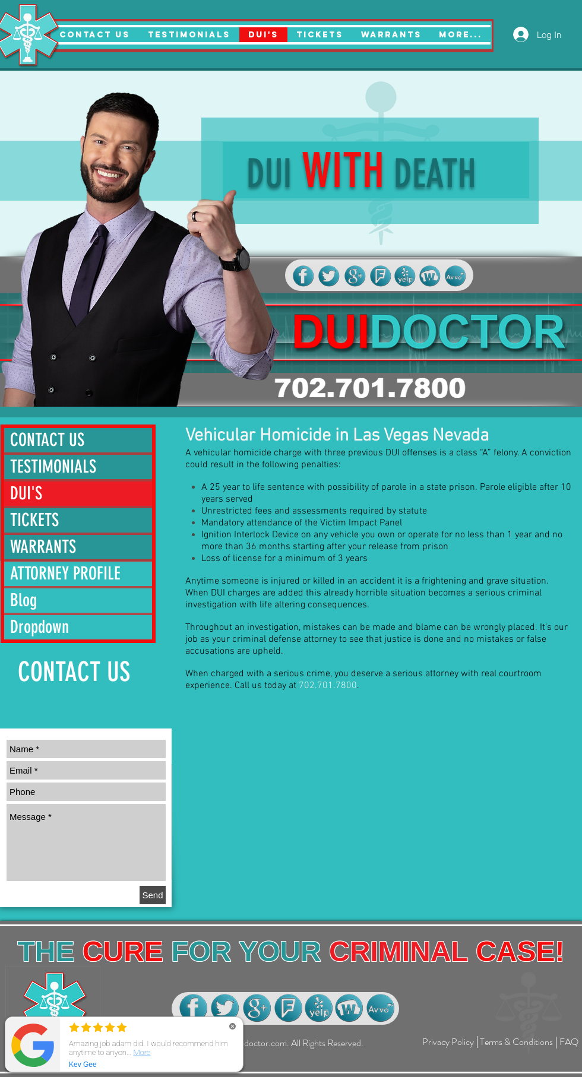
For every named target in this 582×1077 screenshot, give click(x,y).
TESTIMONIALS (53, 466)
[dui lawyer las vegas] (303, 276)
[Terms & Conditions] (516, 1042)
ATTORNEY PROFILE (65, 573)
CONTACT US (47, 440)
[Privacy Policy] (448, 1042)
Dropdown (39, 627)
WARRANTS (43, 546)
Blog (23, 600)
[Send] (153, 895)
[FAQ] (568, 1042)
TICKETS (34, 520)
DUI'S (26, 493)
